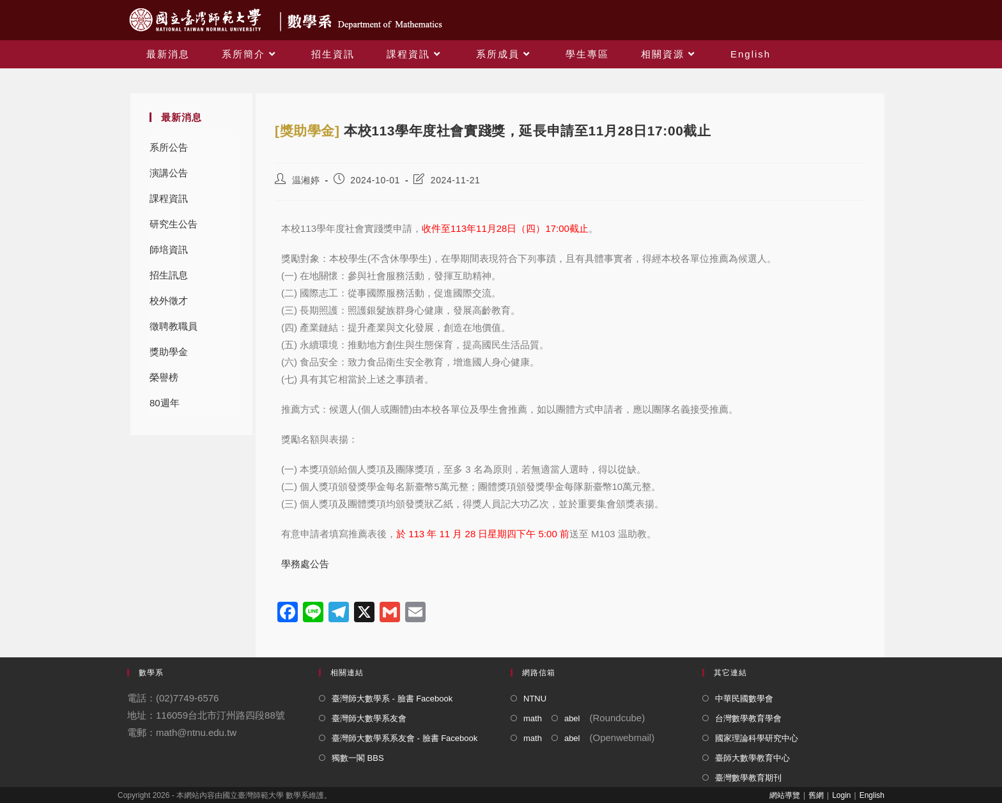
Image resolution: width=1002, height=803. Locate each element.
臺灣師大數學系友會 (369, 718)
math (532, 718)
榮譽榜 (164, 377)
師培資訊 (169, 249)
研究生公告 (173, 223)
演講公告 (169, 172)
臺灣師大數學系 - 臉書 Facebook (392, 698)
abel (572, 718)
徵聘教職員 (173, 326)
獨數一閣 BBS (358, 758)
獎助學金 (169, 351)
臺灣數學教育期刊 (748, 778)
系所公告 (169, 147)
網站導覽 (784, 795)
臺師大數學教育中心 (752, 758)
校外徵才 (169, 300)
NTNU (534, 698)
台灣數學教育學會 (748, 718)
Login (841, 795)
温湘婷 (306, 180)
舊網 (816, 795)
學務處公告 (305, 563)
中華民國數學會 (744, 698)
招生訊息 (169, 275)
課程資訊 (169, 198)
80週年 (165, 402)
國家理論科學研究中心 (756, 738)
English (871, 795)
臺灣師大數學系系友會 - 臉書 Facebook (404, 738)
